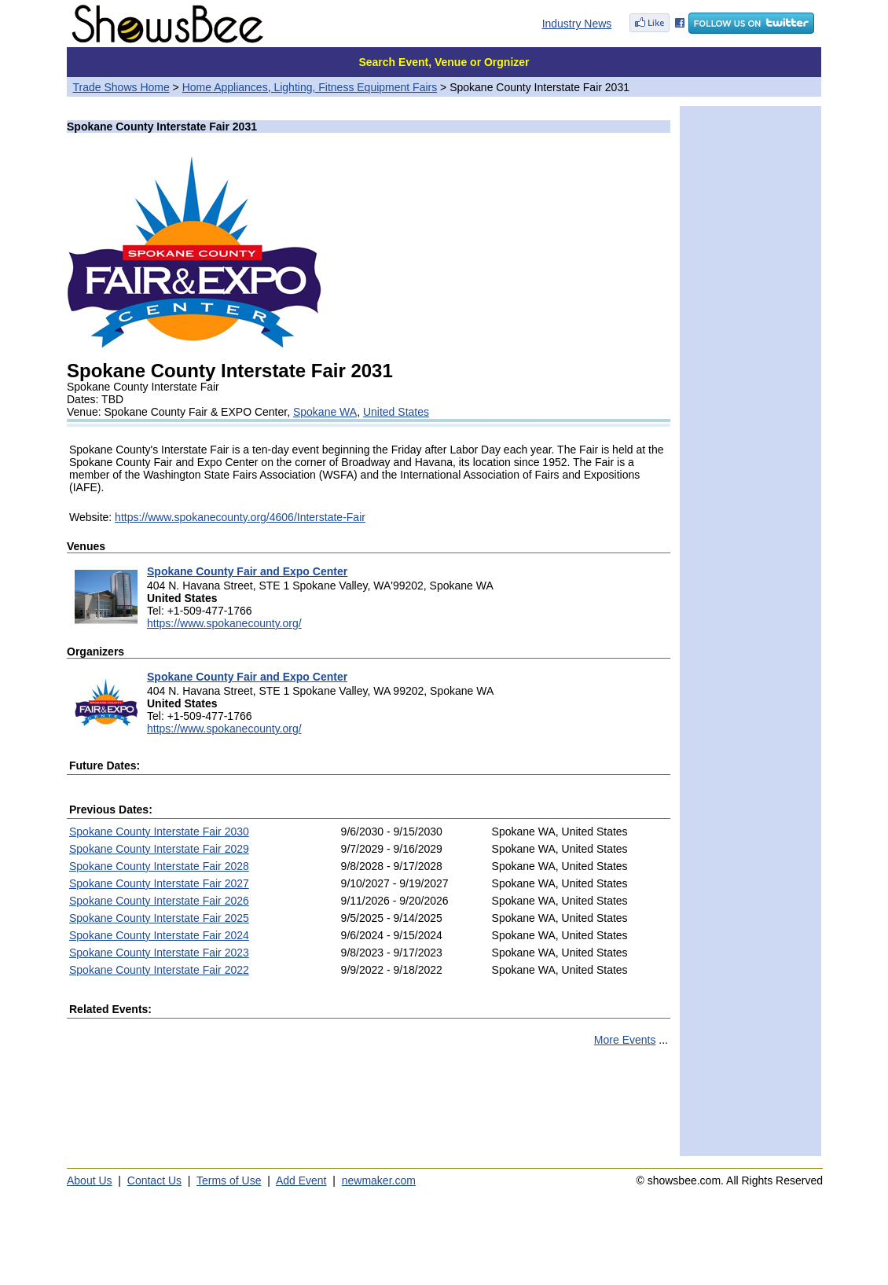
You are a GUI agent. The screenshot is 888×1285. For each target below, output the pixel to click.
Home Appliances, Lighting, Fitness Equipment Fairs (310, 87)
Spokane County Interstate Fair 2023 (159, 952)
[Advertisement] (369, 1108)
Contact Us (154, 1180)
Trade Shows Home (121, 87)
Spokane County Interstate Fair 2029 (159, 849)
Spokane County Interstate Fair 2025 (159, 918)
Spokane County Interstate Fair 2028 (159, 866)
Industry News (577, 23)
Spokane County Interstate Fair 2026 (159, 900)
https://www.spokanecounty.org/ (224, 623)
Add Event (301, 1180)
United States (396, 412)
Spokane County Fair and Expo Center (247, 571)
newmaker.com (379, 1180)
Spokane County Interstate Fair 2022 (159, 970)
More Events (625, 1040)
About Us (89, 1180)
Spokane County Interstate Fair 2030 (159, 831)
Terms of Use (228, 1180)
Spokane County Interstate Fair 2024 (159, 935)
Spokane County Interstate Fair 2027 (159, 883)
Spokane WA (325, 412)
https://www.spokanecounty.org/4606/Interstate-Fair (240, 517)
